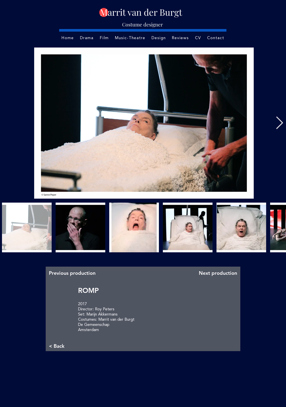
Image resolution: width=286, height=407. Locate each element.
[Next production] (217, 273)
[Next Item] (279, 123)
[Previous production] (73, 273)
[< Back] (62, 346)
